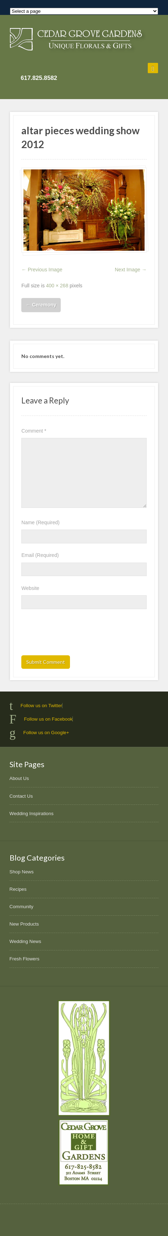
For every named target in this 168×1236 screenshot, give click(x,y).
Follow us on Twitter (41, 705)
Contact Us (21, 796)
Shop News (22, 871)
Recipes (18, 889)
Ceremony (41, 305)
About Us (19, 778)
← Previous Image (41, 269)
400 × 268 (57, 285)
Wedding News (25, 941)
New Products (24, 924)
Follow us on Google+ (46, 732)
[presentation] (75, 634)
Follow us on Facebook (48, 719)
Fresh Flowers (24, 958)
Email (40, 555)
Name (40, 522)
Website (30, 588)
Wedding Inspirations (32, 813)
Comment (33, 431)
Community (21, 906)
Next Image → (130, 269)
